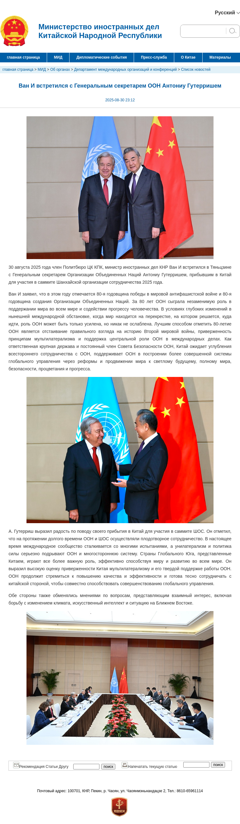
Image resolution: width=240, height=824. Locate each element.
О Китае (188, 57)
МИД (58, 57)
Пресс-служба (154, 57)
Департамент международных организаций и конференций (125, 69)
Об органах (60, 69)
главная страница (23, 57)
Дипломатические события (101, 57)
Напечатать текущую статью (149, 766)
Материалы (220, 57)
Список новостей (195, 69)
